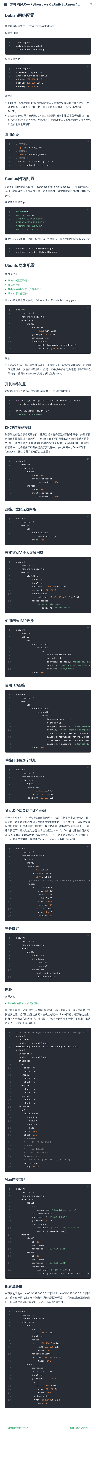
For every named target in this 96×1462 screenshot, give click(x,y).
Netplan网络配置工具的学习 (25, 291)
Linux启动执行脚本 (18, 1451)
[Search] (91, 4)
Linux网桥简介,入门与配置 (24, 1017)
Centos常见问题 (79, 1451)
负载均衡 (14, 287)
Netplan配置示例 (18, 283)
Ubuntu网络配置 (18, 295)
